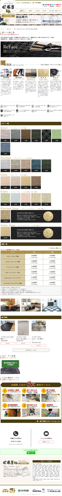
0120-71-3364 (9, 470)
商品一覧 (9, 29)
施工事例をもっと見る (31, 350)
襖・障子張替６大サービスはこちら (48, 421)
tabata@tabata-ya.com (11, 472)
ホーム (2, 29)
